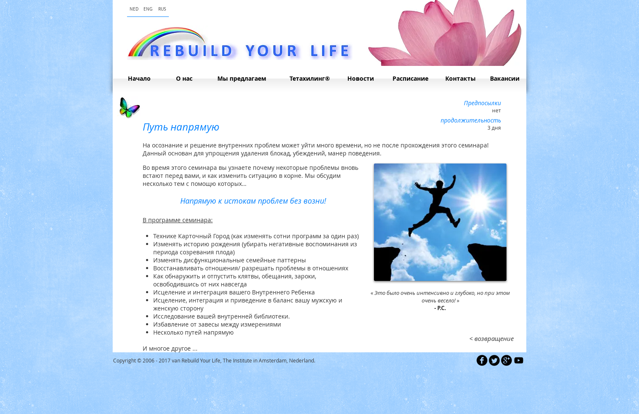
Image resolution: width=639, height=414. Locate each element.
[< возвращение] (491, 338)
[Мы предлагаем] (242, 78)
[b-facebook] (482, 360)
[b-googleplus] (506, 360)
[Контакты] (460, 78)
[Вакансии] (504, 78)
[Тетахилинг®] (309, 78)
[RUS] (162, 9)
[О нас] (184, 78)
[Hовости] (360, 78)
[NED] (134, 9)
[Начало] (139, 78)
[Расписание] (410, 78)
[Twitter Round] (494, 360)
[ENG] (148, 9)
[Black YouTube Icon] (518, 360)
